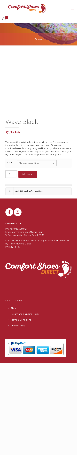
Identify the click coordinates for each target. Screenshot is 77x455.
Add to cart (28, 174)
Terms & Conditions (21, 319)
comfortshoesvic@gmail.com (27, 232)
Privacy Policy (12, 246)
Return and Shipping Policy (25, 314)
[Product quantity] (11, 174)
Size (9, 162)
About (14, 308)
